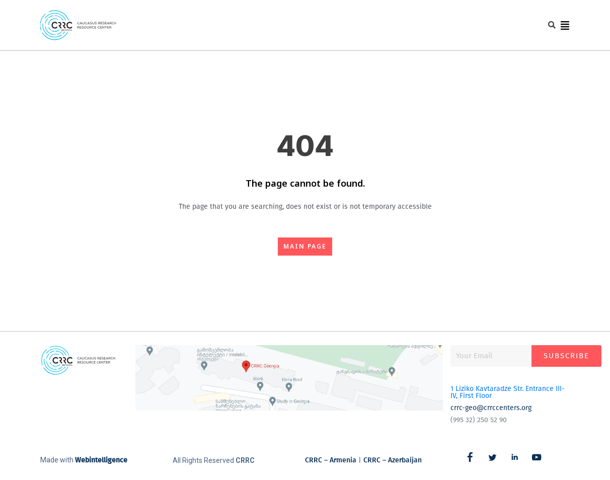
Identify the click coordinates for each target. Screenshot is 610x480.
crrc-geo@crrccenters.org (490, 408)
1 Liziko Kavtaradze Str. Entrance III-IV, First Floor (507, 392)
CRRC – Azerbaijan (392, 460)
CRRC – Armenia (330, 460)
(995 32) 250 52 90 (478, 420)
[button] (549, 25)
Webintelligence (101, 460)
